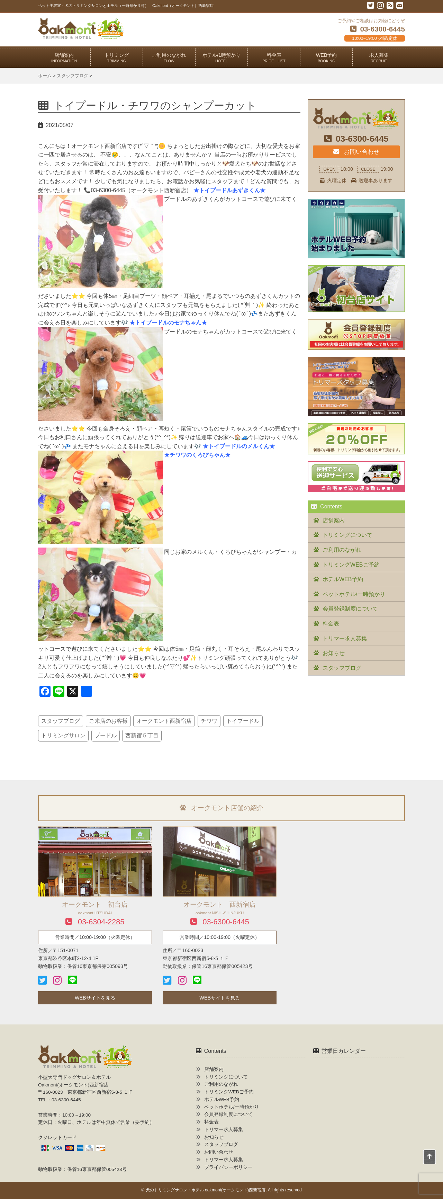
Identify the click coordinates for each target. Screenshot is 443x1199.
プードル (105, 735)
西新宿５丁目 (142, 735)
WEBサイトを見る (95, 998)
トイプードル (243, 721)
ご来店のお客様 (108, 721)
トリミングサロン (63, 735)
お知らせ (334, 653)
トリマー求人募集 (345, 638)
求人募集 (379, 57)
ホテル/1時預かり (221, 57)
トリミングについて (347, 535)
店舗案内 (64, 57)
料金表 (274, 57)
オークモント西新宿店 (164, 721)
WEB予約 (326, 57)
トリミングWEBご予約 (351, 565)
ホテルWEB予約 (343, 579)
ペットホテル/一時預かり (354, 594)
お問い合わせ (356, 151)
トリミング (117, 57)
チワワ (209, 721)
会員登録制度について (350, 609)
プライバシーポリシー (228, 1167)
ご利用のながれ (169, 57)
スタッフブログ (60, 721)
